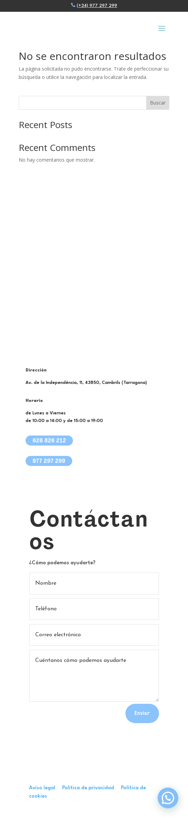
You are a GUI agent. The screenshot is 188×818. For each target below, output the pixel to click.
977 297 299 (48, 461)
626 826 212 (49, 440)
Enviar (142, 713)
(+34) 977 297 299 (97, 5)
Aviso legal (45, 788)
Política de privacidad (91, 788)
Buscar (158, 102)
